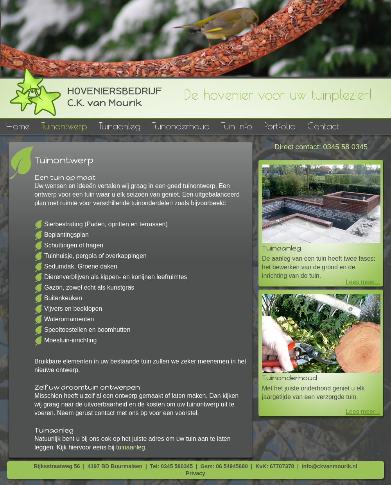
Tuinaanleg (119, 125)
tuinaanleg (130, 447)
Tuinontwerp (64, 125)
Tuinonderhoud (181, 125)
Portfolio (280, 125)
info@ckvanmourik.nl (329, 466)
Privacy (195, 473)
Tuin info (236, 125)
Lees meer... (363, 282)
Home (18, 125)
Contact (323, 125)
